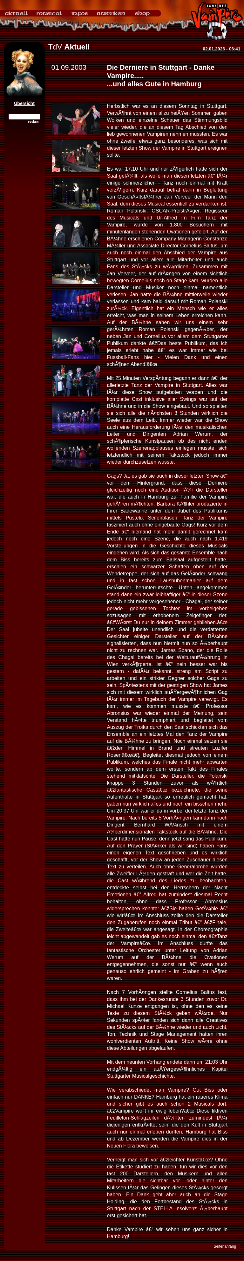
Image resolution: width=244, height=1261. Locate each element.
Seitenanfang (225, 1246)
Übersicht (24, 103)
